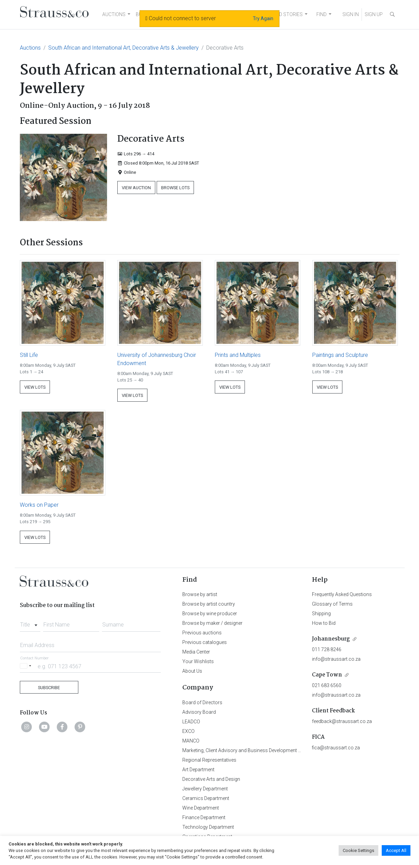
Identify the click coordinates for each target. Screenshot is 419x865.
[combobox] (30, 623)
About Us (192, 671)
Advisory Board (199, 712)
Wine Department (200, 808)
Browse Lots (175, 187)
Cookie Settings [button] (358, 850)
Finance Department (203, 817)
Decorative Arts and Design (211, 779)
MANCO (190, 741)
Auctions (30, 47)
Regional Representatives (209, 760)
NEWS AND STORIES (280, 14)
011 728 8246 (326, 649)
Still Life (29, 355)
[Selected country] (26, 666)
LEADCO (191, 721)
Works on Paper (39, 505)
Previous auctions (202, 632)
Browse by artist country (208, 604)
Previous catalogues (204, 642)
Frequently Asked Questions (342, 594)
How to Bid (324, 623)
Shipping (321, 613)
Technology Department (208, 827)
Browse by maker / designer (212, 623)
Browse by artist (199, 594)
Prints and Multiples (238, 355)
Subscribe (49, 687)
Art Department (198, 769)
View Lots (34, 387)
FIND (321, 14)
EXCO (188, 731)
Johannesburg (331, 639)
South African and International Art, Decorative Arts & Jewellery (123, 47)
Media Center (196, 652)
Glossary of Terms (332, 604)
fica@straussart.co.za (336, 747)
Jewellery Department (205, 788)
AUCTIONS (114, 14)
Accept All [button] (396, 850)
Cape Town (327, 675)
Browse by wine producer (209, 613)
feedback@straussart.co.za (342, 721)
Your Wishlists (198, 661)
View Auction (136, 187)
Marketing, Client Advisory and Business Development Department (252, 750)
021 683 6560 (326, 685)
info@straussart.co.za (336, 659)
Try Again (263, 18)
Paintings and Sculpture (340, 355)
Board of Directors (202, 702)
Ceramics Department (205, 798)
